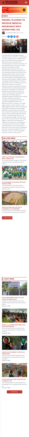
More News (14, 391)
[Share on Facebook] (8, 36)
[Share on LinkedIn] (11, 36)
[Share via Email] (17, 36)
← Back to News (7, 217)
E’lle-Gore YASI (12, 32)
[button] (4, 10)
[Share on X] (14, 36)
